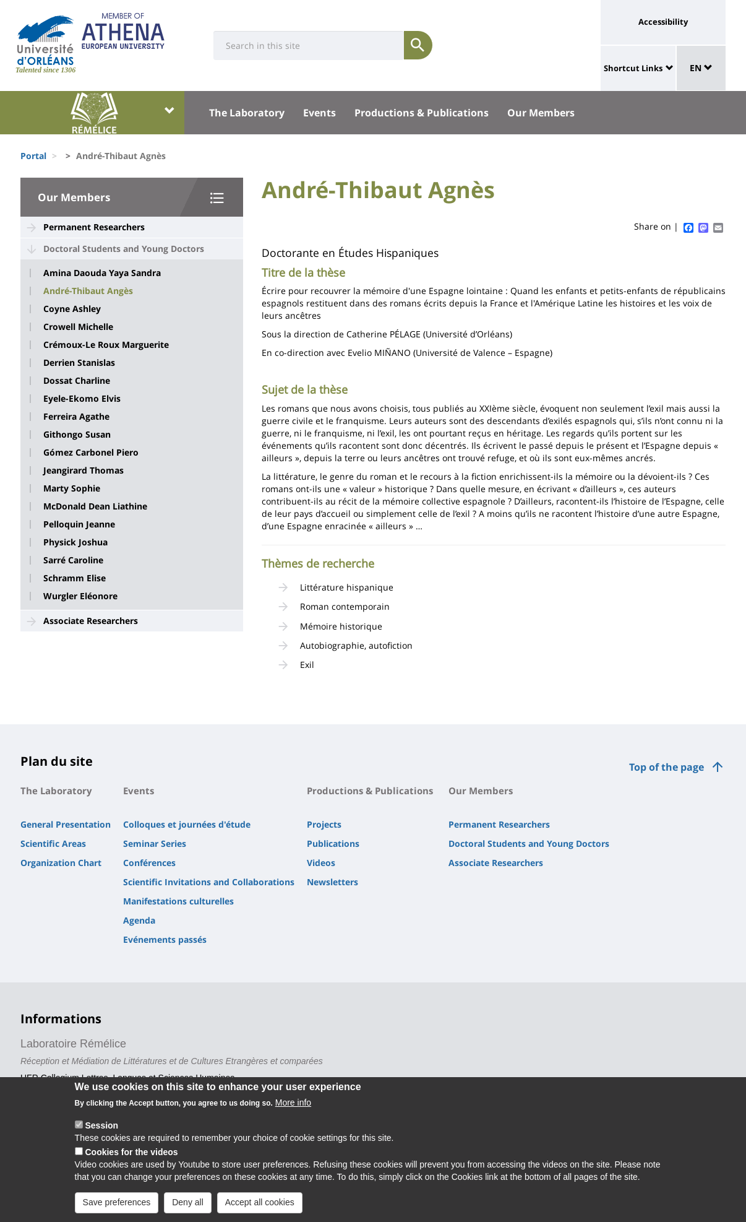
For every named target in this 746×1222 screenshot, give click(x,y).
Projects (324, 824)
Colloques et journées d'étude (187, 824)
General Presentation (65, 824)
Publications (333, 843)
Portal (33, 156)
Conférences (149, 863)
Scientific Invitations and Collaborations (208, 882)
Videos (321, 863)
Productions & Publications (421, 112)
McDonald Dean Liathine (95, 506)
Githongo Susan (77, 434)
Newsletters (332, 882)
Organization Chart (60, 863)
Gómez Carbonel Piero (91, 452)
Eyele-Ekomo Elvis (82, 398)
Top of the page (666, 767)
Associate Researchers (90, 620)
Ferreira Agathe (76, 416)
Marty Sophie (71, 488)
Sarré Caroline (73, 560)
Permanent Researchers (94, 227)
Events (319, 112)
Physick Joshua (75, 542)
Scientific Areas (53, 843)
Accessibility (663, 21)
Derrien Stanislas (79, 362)
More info (293, 1112)
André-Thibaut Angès (88, 291)
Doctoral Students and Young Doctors (123, 248)
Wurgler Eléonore (80, 596)
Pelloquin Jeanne (79, 524)
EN (701, 68)
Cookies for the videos (131, 1161)
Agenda (139, 920)
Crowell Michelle (78, 327)
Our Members (541, 112)
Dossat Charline (76, 380)
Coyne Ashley (72, 309)
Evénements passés (165, 939)
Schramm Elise (74, 578)
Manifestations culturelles (178, 901)
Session (101, 1135)
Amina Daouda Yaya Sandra (102, 273)
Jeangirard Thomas (83, 470)
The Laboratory (247, 112)
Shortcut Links (633, 68)
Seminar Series (154, 843)
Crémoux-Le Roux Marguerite (106, 344)
